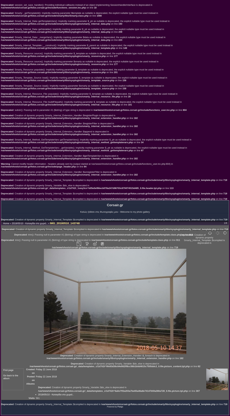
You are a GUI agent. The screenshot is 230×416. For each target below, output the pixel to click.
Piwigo (120, 407)
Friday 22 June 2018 (46, 369)
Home (6, 223)
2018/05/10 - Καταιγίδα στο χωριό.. (29, 223)
